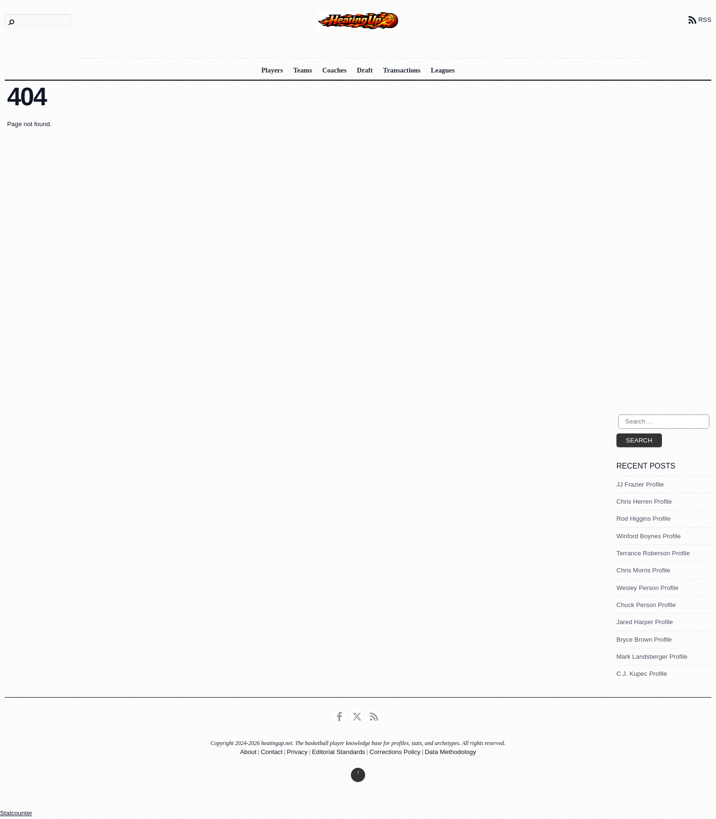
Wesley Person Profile (647, 587)
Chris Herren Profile (644, 501)
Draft (365, 70)
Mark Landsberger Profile (652, 656)
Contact (272, 751)
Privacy (297, 751)
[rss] (374, 715)
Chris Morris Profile (643, 570)
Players (272, 70)
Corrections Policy (394, 751)
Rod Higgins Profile (643, 518)
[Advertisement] (654, 253)
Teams (303, 70)
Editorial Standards (339, 751)
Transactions (402, 70)
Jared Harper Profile (644, 622)
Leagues (442, 70)
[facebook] (339, 715)
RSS (704, 19)
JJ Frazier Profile (640, 484)
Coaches (334, 70)
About (248, 751)
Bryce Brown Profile (644, 639)
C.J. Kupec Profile (641, 673)
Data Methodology (450, 751)
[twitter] (357, 715)
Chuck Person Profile (646, 604)
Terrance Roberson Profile (653, 553)
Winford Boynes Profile (648, 536)
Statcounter (16, 813)
